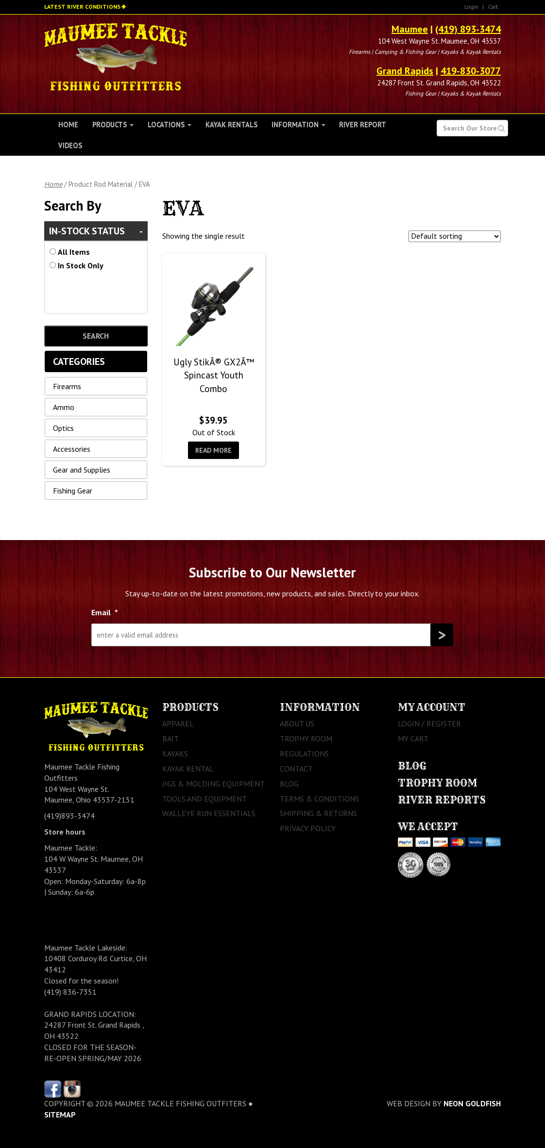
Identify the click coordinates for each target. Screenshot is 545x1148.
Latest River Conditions (82, 6)
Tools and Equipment (204, 799)
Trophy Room (306, 738)
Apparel (178, 723)
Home (68, 124)
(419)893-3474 (69, 815)
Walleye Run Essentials (208, 813)
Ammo (63, 407)
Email (104, 612)
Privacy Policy (308, 828)
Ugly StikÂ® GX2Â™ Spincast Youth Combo (213, 375)
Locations (169, 124)
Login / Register (429, 723)
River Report (362, 124)
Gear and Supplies (81, 470)
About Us (297, 723)
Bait (170, 738)
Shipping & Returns (318, 813)
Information (298, 124)
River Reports (442, 800)
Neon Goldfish (472, 1103)
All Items (74, 252)
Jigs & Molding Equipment (213, 783)
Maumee (410, 29)
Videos (70, 145)
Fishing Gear (72, 490)
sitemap (60, 1114)
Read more (213, 450)
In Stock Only (80, 265)
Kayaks (175, 753)
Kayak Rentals (231, 124)
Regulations (304, 753)
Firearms (67, 386)
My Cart (413, 738)
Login (471, 6)
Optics (63, 428)
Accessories (71, 449)
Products (113, 124)
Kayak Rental (188, 768)
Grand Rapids (404, 71)
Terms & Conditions (319, 799)
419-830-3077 (471, 71)
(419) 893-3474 (468, 29)
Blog (289, 783)
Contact (296, 768)
